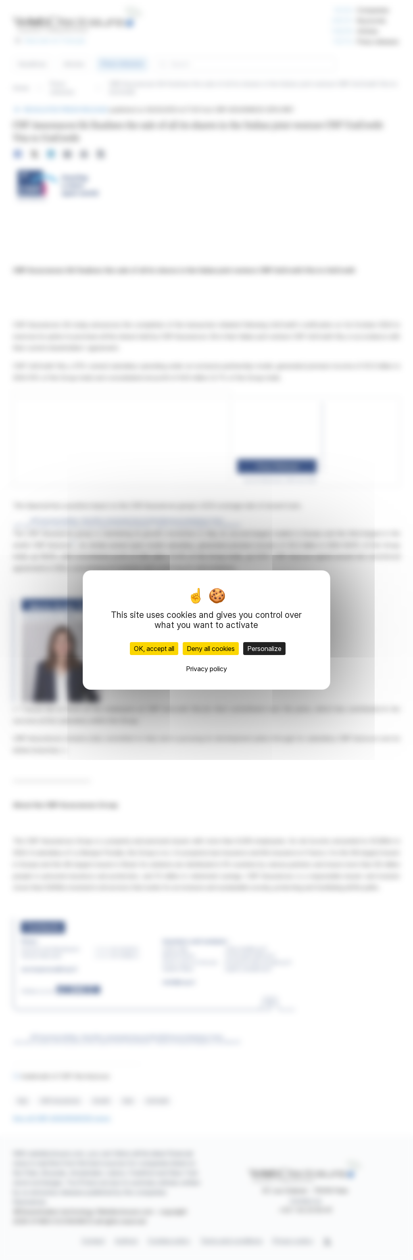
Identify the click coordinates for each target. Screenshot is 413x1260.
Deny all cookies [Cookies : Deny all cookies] (211, 649)
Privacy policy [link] (206, 669)
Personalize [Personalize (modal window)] (264, 649)
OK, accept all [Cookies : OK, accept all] (154, 649)
